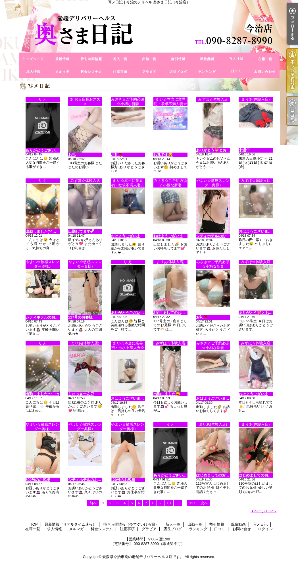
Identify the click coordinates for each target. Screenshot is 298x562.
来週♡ (244, 150)
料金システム (91, 71)
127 (192, 503)
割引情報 (178, 59)
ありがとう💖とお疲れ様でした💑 (224, 150)
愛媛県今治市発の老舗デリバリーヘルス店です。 (143, 557)
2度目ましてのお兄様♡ (172, 313)
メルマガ (62, 71)
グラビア (149, 71)
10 (169, 503)
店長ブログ (178, 71)
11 (178, 503)
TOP (33, 59)
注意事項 (120, 71)
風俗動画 (207, 59)
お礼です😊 (163, 155)
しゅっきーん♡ (81, 394)
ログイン (265, 529)
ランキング (207, 71)
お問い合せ (265, 71)
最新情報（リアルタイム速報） (62, 59)
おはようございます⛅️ (257, 231)
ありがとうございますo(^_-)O (51, 150)
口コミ (236, 71)
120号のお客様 (123, 480)
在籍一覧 (265, 59)
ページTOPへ (265, 511)
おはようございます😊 (130, 236)
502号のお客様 (38, 480)
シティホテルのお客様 (214, 236)
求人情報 (33, 71)
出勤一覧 (149, 59)
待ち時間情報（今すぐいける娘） (91, 59)
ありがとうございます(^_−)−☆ (136, 313)
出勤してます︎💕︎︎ (81, 231)
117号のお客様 (80, 317)
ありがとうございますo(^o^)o (178, 475)
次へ (204, 503)
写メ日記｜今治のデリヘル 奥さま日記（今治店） (149, 28)
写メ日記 (236, 59)
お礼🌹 (117, 155)
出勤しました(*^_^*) (42, 394)
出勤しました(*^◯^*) (43, 231)
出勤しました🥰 (166, 394)
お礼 (72, 155)
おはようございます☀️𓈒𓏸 (259, 394)
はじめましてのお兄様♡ (216, 475)
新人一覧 (120, 59)
